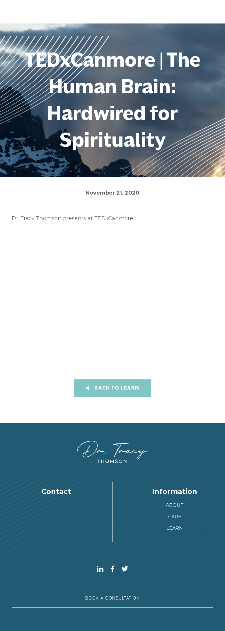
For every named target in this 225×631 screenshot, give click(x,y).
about (175, 505)
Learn (174, 528)
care (174, 516)
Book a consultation (112, 598)
